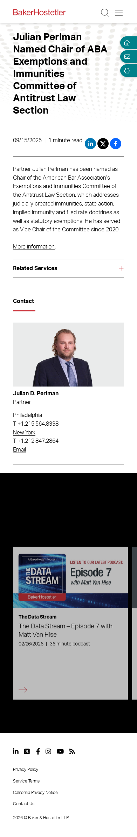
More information (34, 247)
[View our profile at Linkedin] (16, 751)
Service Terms (26, 781)
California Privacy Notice (35, 793)
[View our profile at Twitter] (27, 751)
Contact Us (23, 804)
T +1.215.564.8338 (36, 424)
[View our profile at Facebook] (38, 751)
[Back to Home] (39, 12)
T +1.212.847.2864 (36, 441)
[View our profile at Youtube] (60, 751)
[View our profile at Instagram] (48, 751)
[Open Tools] (125, 71)
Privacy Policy (25, 769)
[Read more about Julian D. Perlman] (68, 355)
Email (19, 450)
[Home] (125, 43)
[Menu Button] (119, 13)
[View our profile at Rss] (72, 751)
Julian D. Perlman (36, 393)
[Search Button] (105, 13)
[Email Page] (125, 57)
